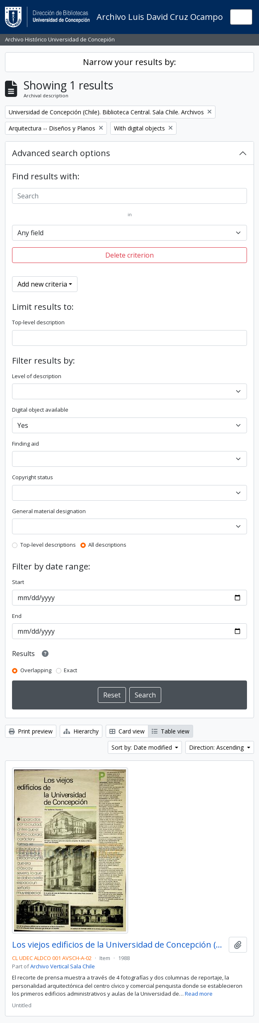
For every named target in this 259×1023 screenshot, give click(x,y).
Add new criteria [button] (42, 284)
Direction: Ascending (217, 747)
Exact (70, 670)
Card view (127, 731)
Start (18, 582)
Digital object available (40, 409)
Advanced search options (61, 153)
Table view (170, 731)
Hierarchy (81, 731)
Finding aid (25, 443)
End (17, 616)
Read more (199, 993)
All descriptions (107, 544)
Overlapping (35, 670)
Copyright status (32, 477)
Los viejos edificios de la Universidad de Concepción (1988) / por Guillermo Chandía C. (118, 945)
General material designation (49, 511)
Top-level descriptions (48, 544)
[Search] (129, 196)
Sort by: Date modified (142, 747)
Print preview (31, 731)
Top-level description (38, 322)
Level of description (36, 376)
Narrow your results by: (129, 62)
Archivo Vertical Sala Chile (62, 966)
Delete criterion (129, 255)
